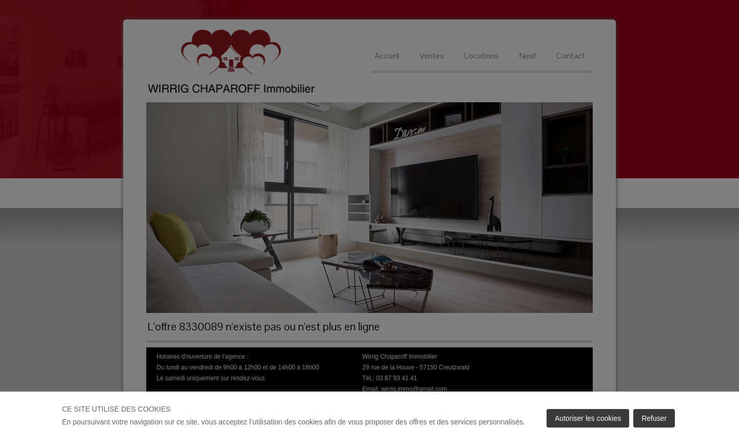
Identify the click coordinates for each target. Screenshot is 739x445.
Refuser (654, 418)
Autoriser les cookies (588, 418)
